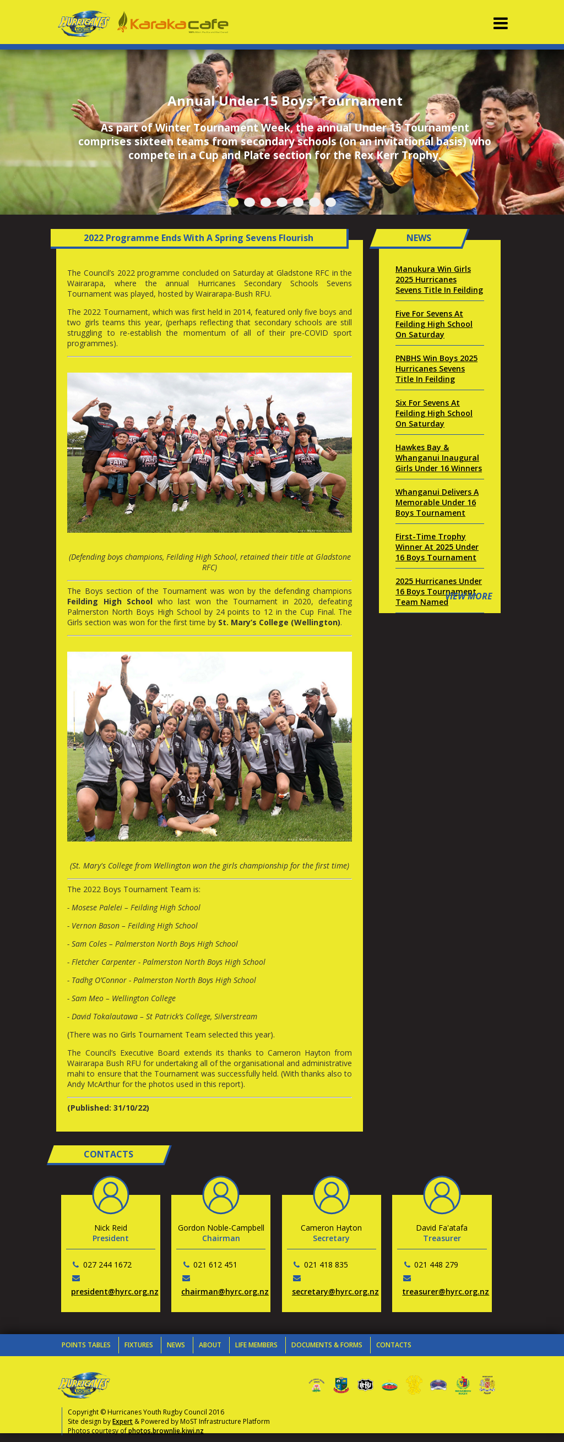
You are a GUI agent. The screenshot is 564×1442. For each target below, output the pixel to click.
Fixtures (138, 1345)
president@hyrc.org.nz (115, 1291)
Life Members (256, 1345)
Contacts (393, 1345)
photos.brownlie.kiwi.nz (166, 1430)
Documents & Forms (326, 1345)
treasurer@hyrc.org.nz (445, 1291)
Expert (122, 1421)
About (210, 1345)
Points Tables (86, 1345)
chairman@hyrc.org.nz (225, 1291)
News (176, 1345)
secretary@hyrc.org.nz (335, 1291)
